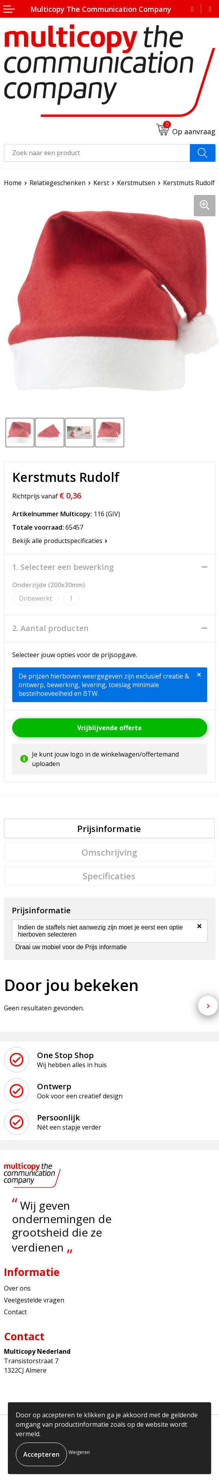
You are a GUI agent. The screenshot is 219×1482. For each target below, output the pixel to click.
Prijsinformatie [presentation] (109, 828)
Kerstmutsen (136, 182)
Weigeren (79, 1452)
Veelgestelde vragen (34, 1300)
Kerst (101, 182)
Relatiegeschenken (57, 182)
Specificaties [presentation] (109, 876)
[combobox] (97, 153)
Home (13, 182)
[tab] (109, 828)
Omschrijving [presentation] (109, 852)
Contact (15, 1312)
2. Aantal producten (50, 628)
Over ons (17, 1288)
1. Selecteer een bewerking (63, 567)
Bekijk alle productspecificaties (60, 540)
